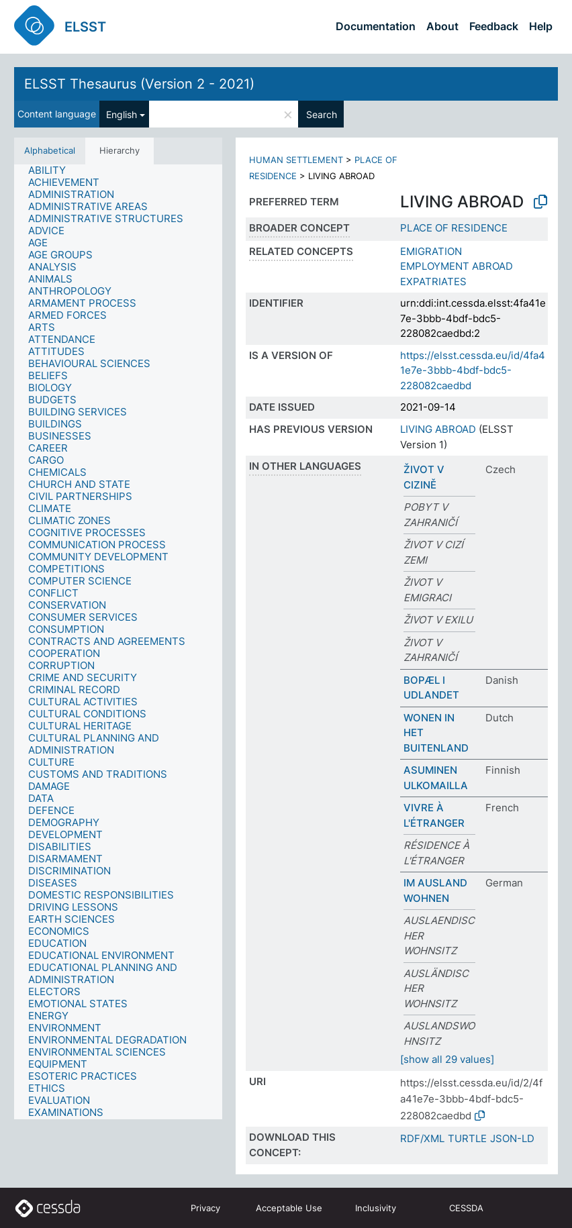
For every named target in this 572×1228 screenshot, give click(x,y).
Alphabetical (49, 150)
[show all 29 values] (447, 1059)
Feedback (493, 26)
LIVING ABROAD (438, 429)
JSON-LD (512, 1138)
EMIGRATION (431, 251)
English (121, 114)
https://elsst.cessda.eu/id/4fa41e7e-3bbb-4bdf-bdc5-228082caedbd (472, 370)
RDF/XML (422, 1138)
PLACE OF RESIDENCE (454, 227)
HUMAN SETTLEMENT (296, 159)
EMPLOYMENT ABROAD (456, 266)
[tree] (118, 641)
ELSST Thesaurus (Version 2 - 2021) (139, 84)
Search (321, 114)
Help (541, 26)
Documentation (376, 26)
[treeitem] (53, 170)
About (442, 26)
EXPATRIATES (433, 281)
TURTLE (467, 1138)
